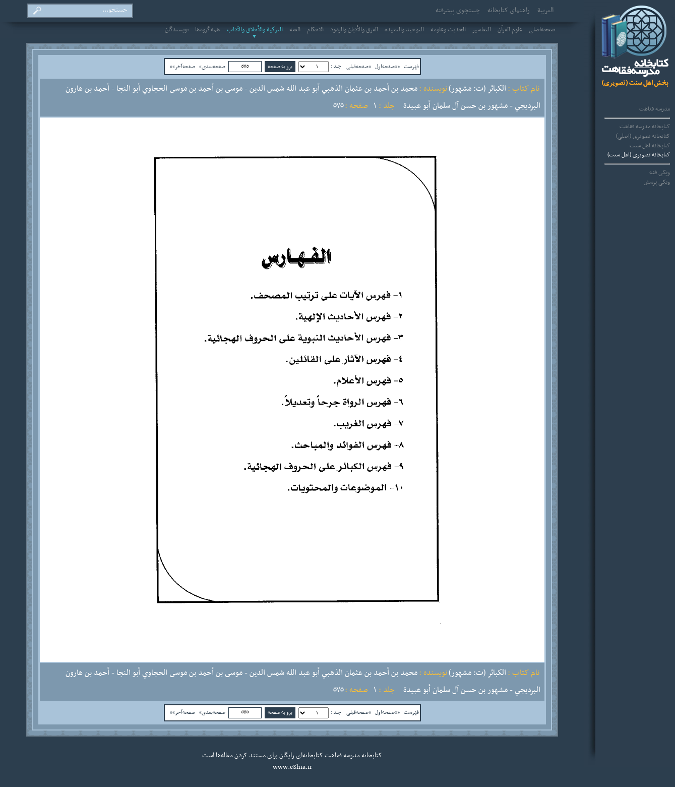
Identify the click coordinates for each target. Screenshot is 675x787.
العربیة (545, 10)
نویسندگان (177, 29)
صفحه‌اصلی (542, 29)
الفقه (294, 29)
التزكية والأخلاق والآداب (255, 29)
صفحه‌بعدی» (212, 66)
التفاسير (481, 29)
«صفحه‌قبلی (358, 66)
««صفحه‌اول (387, 66)
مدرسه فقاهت (654, 109)
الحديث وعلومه (448, 29)
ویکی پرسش (657, 182)
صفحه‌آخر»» (182, 66)
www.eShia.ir (292, 767)
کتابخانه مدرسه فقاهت (645, 127)
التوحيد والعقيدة (404, 29)
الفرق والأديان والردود (354, 29)
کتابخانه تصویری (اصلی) (643, 136)
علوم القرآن (510, 29)
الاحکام (315, 29)
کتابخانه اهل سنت (650, 146)
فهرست (411, 66)
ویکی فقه (659, 172)
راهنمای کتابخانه (508, 10)
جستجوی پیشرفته (458, 10)
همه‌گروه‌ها (207, 29)
